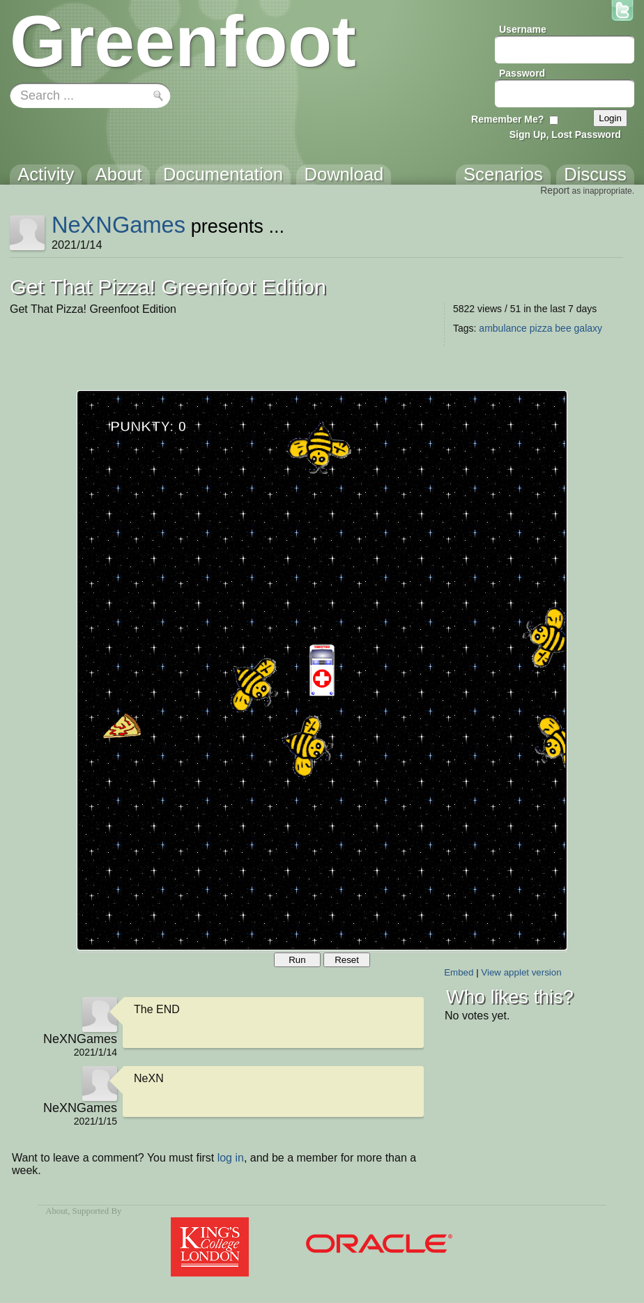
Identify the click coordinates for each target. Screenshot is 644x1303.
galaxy (588, 328)
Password (522, 73)
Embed (458, 972)
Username (522, 29)
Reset (347, 960)
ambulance (503, 328)
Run (297, 960)
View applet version (521, 972)
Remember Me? (507, 119)
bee (563, 328)
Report (554, 190)
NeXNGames (118, 225)
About (56, 1211)
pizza (541, 328)
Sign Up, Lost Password (565, 134)
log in (230, 1158)
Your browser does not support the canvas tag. (322, 670)
